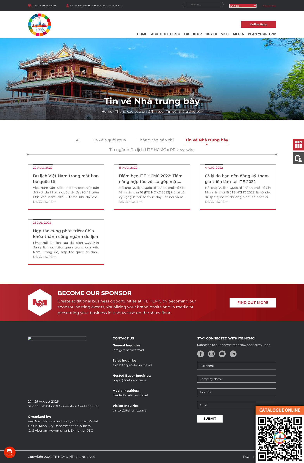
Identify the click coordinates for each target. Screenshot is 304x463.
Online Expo (258, 24)
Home (142, 34)
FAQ (246, 457)
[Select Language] (242, 6)
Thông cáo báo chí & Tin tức (139, 111)
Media (238, 34)
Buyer (211, 34)
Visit (225, 34)
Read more (45, 202)
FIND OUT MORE (252, 303)
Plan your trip (262, 34)
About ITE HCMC (165, 34)
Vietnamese (269, 5)
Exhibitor (193, 34)
